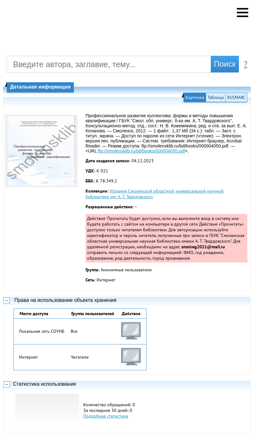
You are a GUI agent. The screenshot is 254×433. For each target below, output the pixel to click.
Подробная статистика (105, 416)
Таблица (216, 97)
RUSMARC (236, 97)
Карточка (195, 97)
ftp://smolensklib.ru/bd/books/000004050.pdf (141, 150)
